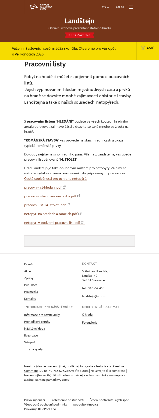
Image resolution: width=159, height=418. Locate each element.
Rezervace (31, 334)
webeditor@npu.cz (85, 403)
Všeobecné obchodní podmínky (46, 403)
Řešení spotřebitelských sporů (110, 399)
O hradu (87, 314)
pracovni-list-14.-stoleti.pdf (47, 204)
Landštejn (79, 20)
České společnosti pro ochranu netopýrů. (55, 178)
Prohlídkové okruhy (37, 321)
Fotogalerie (90, 322)
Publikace (31, 284)
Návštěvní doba (34, 328)
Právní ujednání (35, 399)
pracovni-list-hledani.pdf (45, 187)
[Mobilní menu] (125, 7)
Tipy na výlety (33, 348)
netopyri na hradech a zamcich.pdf (52, 213)
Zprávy (28, 277)
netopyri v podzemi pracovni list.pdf (54, 221)
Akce (27, 270)
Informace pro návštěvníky (42, 314)
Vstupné (29, 341)
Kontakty (30, 298)
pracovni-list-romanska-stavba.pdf (52, 195)
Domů (28, 263)
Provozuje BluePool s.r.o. (40, 408)
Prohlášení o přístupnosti (68, 399)
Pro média (31, 291)
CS (105, 7)
